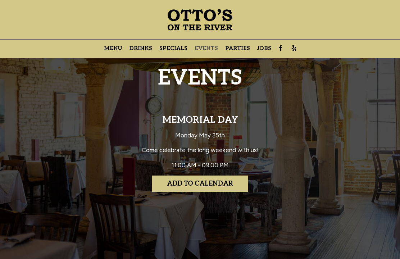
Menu (113, 48)
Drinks (140, 48)
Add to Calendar (200, 183)
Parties (237, 48)
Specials (173, 48)
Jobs (264, 48)
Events (206, 48)
